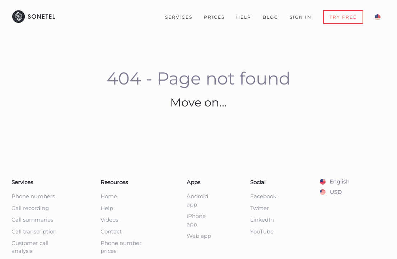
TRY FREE (343, 17)
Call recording (30, 208)
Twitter (259, 208)
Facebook (263, 196)
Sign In (301, 17)
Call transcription (34, 231)
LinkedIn (262, 219)
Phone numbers (33, 196)
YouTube (262, 231)
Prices (214, 17)
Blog (270, 17)
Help (243, 17)
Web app (199, 235)
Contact (111, 231)
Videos (109, 219)
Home (109, 196)
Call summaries (32, 219)
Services (178, 17)
